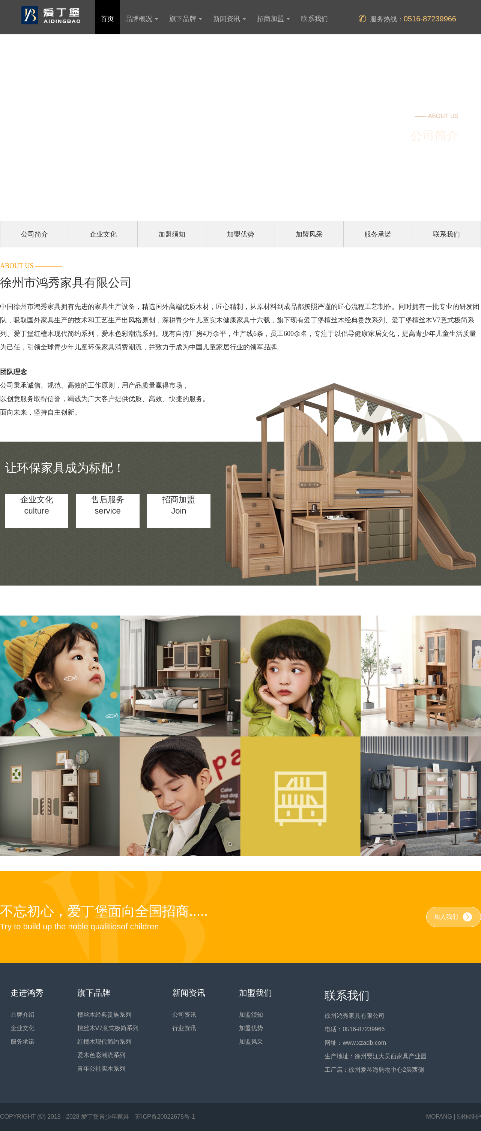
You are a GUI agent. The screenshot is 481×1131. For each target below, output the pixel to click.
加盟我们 (255, 993)
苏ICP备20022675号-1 (165, 1116)
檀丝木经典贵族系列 (104, 1014)
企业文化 (103, 234)
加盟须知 (171, 234)
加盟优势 (240, 234)
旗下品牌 (93, 993)
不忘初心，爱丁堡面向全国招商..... (104, 918)
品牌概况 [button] (141, 18)
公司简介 (34, 234)
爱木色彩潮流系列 (101, 1055)
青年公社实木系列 (101, 1068)
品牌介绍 (23, 1014)
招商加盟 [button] (273, 18)
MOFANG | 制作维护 (453, 1116)
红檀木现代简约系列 (104, 1041)
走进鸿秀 (27, 993)
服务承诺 (377, 234)
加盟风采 (309, 234)
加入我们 (453, 917)
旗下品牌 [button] (185, 18)
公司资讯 (184, 1014)
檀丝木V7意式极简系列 (108, 1028)
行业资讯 (184, 1028)
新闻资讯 (188, 993)
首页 (107, 18)
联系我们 (314, 18)
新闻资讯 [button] (229, 18)
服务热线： (407, 19)
